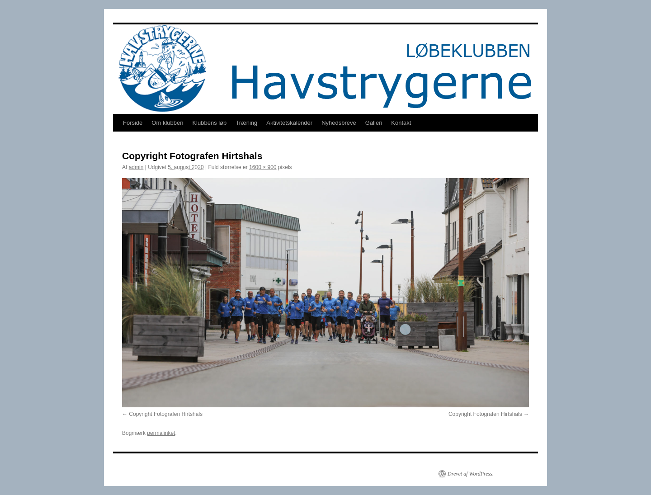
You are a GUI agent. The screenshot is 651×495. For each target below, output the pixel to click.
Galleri (373, 122)
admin (136, 167)
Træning (246, 122)
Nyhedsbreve (338, 122)
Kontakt (401, 122)
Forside (132, 122)
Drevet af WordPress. (471, 474)
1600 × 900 (262, 167)
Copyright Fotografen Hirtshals (166, 414)
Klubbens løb (209, 122)
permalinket (161, 433)
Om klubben (167, 122)
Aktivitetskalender (289, 122)
